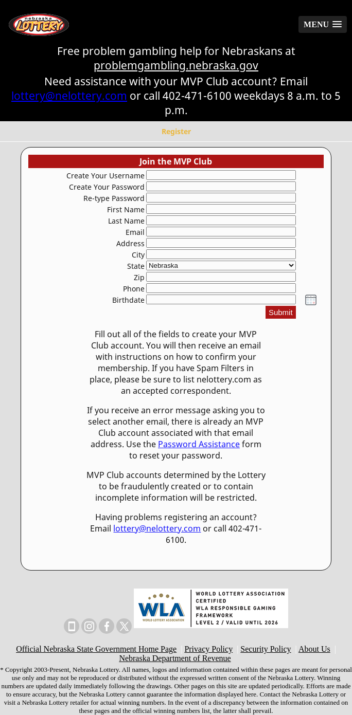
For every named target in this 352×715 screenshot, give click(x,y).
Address (130, 243)
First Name (126, 209)
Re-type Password (114, 198)
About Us (314, 649)
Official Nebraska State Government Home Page (96, 649)
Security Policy (265, 649)
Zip (139, 277)
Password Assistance (199, 444)
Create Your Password (107, 187)
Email (135, 232)
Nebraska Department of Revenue (175, 658)
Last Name (126, 221)
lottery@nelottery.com (69, 95)
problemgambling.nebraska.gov (176, 65)
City (138, 255)
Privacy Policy (208, 649)
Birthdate (128, 300)
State (136, 266)
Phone (134, 289)
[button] (322, 24)
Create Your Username (105, 175)
